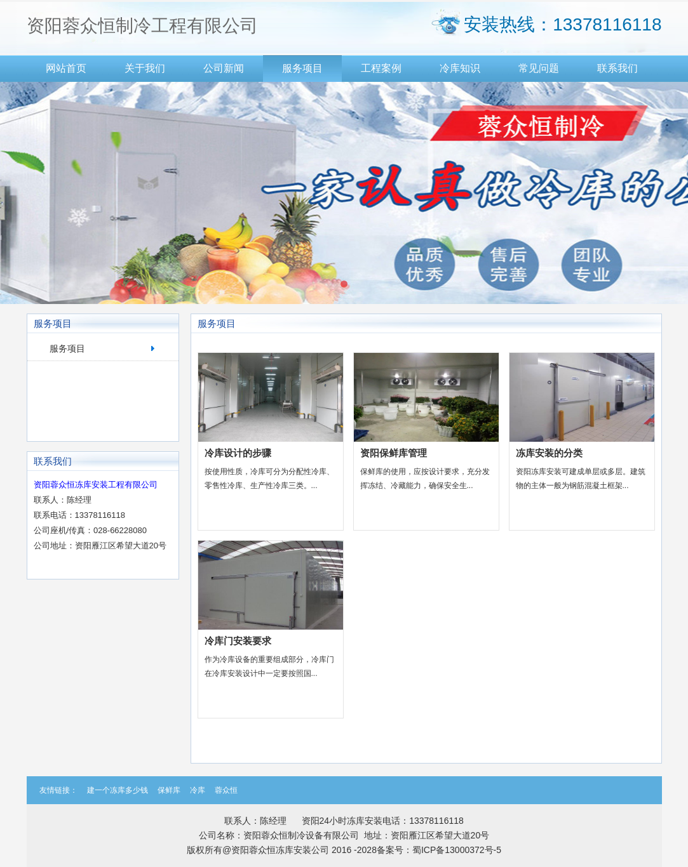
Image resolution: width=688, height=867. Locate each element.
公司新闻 (223, 68)
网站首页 (66, 68)
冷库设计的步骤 (238, 452)
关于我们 (145, 68)
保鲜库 (169, 790)
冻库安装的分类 (549, 452)
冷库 (197, 790)
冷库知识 (460, 68)
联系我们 (617, 68)
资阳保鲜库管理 (393, 452)
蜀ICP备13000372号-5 (456, 850)
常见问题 (538, 68)
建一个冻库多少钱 (117, 790)
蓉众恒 (226, 790)
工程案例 (381, 68)
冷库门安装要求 (238, 640)
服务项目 (302, 68)
